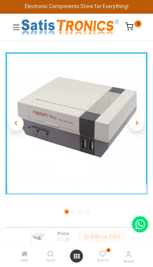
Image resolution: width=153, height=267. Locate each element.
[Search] (50, 254)
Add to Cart (102, 236)
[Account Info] (128, 254)
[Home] (24, 254)
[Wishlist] (102, 254)
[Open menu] (77, 256)
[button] (16, 123)
